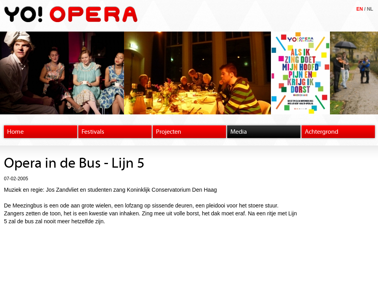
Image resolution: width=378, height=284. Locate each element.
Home (15, 131)
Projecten (168, 131)
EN (359, 9)
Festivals (93, 131)
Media (238, 131)
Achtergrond (321, 131)
